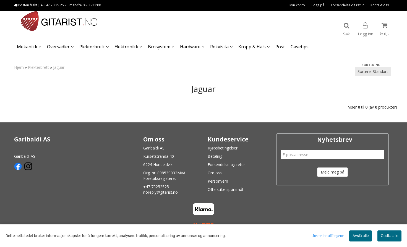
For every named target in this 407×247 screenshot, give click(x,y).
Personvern (218, 181)
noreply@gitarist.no (160, 192)
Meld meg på (332, 172)
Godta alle (389, 235)
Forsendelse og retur (347, 5)
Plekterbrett (38, 67)
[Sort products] (373, 71)
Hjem (19, 67)
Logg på (318, 5)
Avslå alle (361, 235)
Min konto (297, 5)
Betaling (215, 156)
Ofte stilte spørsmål (225, 189)
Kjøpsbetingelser (223, 148)
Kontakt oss (380, 5)
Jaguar (58, 67)
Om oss (215, 172)
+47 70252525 (156, 186)
